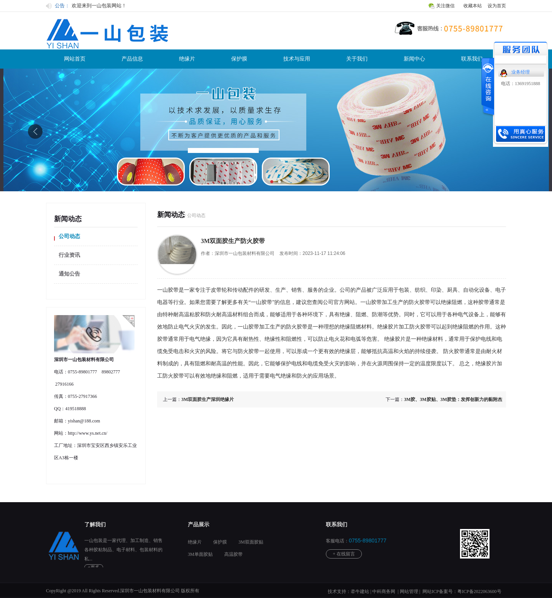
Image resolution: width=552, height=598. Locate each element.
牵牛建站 (360, 591)
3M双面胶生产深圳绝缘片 (207, 399)
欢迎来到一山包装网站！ (99, 5)
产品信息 (132, 59)
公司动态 (69, 236)
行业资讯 (69, 255)
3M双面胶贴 (250, 542)
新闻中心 (414, 59)
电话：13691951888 (520, 83)
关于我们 (357, 59)
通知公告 (69, 274)
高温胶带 (233, 554)
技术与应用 (296, 59)
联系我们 (472, 59)
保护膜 (239, 59)
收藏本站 (472, 5)
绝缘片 (187, 59)
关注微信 (445, 5)
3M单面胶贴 (200, 554)
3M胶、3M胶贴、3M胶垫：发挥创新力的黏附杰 (453, 399)
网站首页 (74, 59)
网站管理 (409, 591)
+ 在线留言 (344, 554)
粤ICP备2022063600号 (479, 591)
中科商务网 (383, 591)
